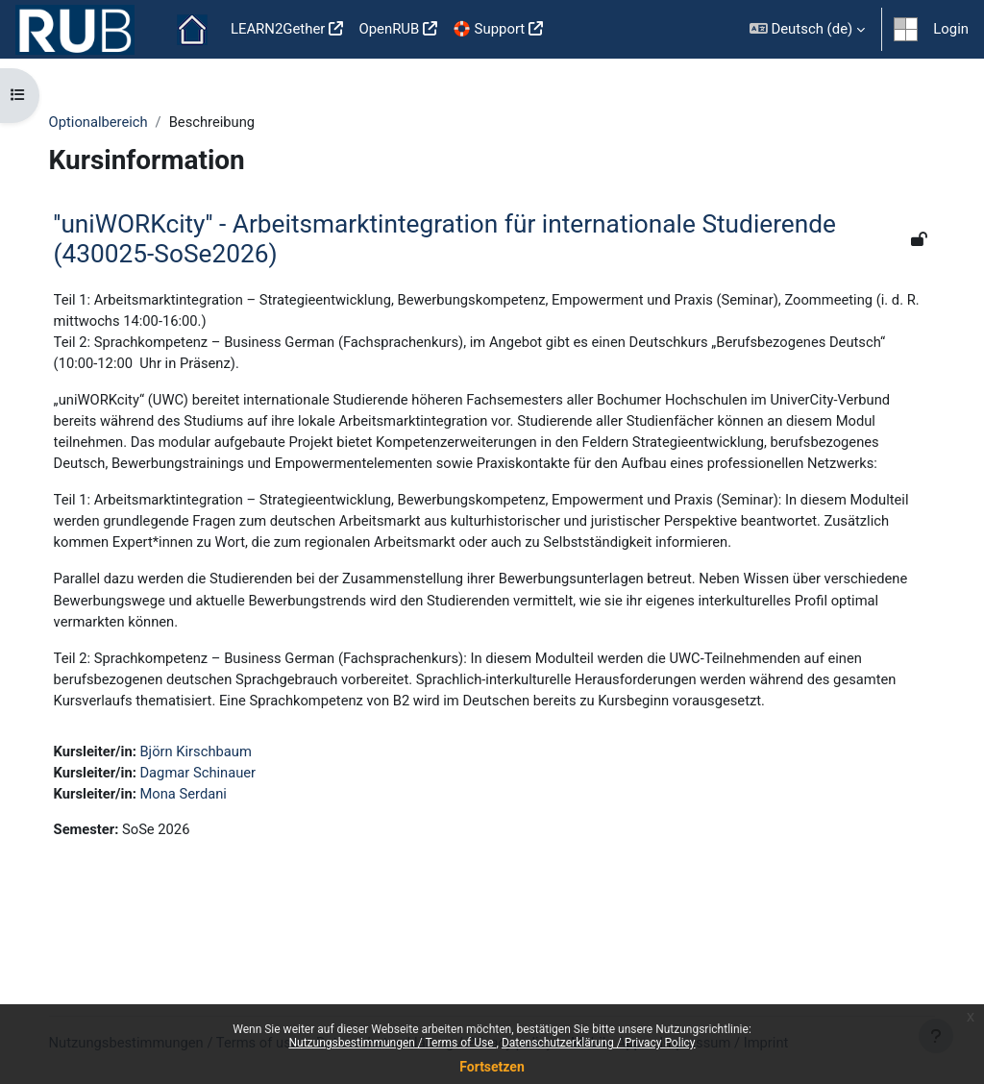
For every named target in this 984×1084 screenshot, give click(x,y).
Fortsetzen (492, 1066)
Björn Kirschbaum (217, 799)
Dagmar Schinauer (219, 820)
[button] (807, 29)
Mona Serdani (204, 842)
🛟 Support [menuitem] (489, 28)
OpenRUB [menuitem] (388, 28)
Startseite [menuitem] (192, 30)
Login (951, 28)
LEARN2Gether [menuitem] (278, 28)
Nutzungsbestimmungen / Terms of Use (392, 1042)
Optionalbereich (118, 122)
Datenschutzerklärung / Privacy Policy (599, 1042)
